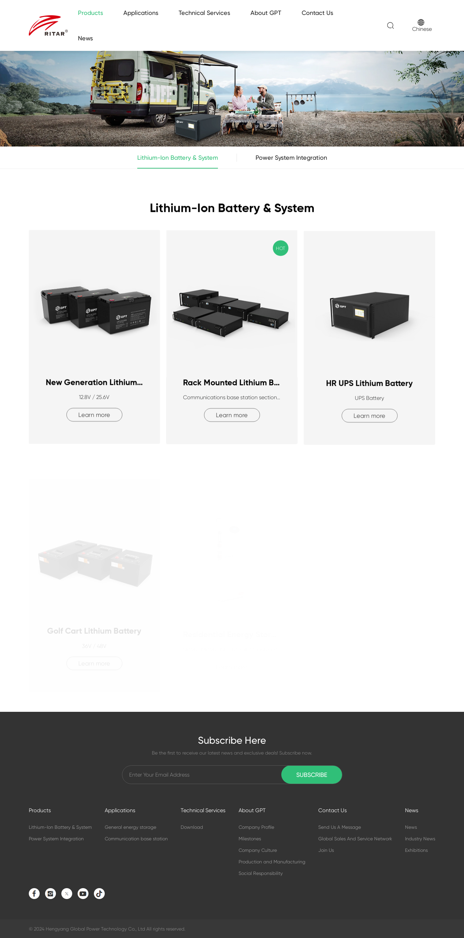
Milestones (250, 838)
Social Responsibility (261, 873)
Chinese (422, 25)
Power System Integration (291, 157)
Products (90, 12)
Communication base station (136, 838)
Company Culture (258, 850)
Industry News (420, 838)
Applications (140, 12)
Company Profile (256, 827)
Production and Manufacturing (272, 861)
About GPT (265, 12)
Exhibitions (416, 850)
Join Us (326, 850)
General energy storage (130, 827)
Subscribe (311, 774)
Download (192, 827)
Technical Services (204, 12)
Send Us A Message (339, 827)
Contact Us (317, 12)
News (85, 38)
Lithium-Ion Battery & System (177, 161)
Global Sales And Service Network (355, 838)
